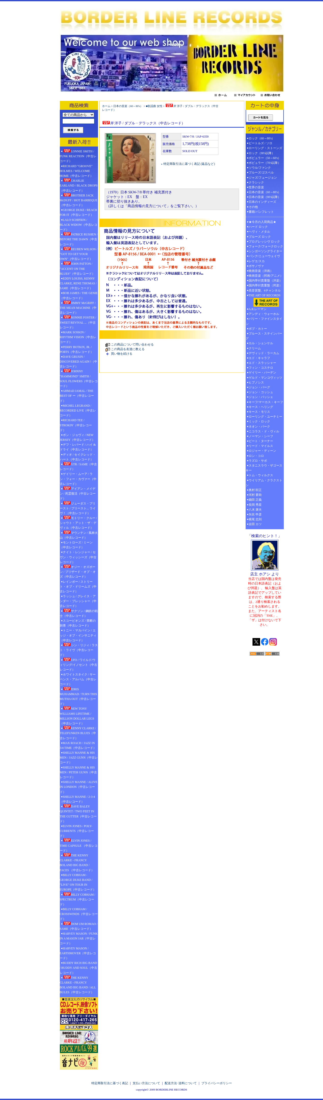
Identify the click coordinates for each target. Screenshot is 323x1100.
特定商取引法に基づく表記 (109, 1083)
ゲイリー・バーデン (262, 372)
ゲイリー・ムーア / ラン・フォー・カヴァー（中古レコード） (78, 478)
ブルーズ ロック (260, 236)
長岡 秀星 (255, 505)
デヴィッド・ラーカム (264, 353)
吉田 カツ (255, 524)
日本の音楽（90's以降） (265, 197)
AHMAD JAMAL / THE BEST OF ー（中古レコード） (77, 395)
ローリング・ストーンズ (265, 148)
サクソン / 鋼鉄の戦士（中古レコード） (79, 613)
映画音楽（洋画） (261, 271)
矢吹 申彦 (255, 514)
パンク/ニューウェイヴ (264, 256)
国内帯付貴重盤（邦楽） (265, 285)
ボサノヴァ (256, 266)
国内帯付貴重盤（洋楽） (265, 280)
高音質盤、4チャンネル (265, 290)
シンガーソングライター (265, 251)
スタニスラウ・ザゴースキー (264, 468)
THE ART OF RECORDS (265, 300)
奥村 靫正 (255, 490)
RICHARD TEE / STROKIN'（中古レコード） (76, 425)
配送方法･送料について (181, 1083)
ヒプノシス (256, 382)
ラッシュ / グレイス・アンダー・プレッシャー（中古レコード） (78, 601)
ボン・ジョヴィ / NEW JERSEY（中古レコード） (77, 437)
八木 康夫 (255, 509)
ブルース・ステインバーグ (264, 336)
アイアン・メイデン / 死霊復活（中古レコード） (78, 493)
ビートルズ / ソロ (260, 143)
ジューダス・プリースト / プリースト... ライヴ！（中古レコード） (78, 508)
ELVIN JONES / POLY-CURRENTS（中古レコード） (77, 831)
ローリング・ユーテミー (265, 416)
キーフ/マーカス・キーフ (266, 402)
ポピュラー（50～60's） (265, 158)
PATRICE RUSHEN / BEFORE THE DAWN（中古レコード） (79, 239)
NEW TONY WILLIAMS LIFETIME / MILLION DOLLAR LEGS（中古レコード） (77, 715)
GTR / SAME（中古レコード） (78, 466)
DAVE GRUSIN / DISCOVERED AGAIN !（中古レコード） (78, 361)
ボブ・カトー (258, 328)
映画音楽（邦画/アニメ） (266, 275)
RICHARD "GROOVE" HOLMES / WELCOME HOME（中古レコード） (76, 171)
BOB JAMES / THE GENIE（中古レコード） (79, 295)
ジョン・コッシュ (261, 392)
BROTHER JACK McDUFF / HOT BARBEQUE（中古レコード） (78, 200)
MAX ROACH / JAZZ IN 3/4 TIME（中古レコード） (78, 745)
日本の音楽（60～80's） (128, 106)
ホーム (106, 106)
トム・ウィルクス (261, 475)
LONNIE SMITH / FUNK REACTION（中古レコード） (78, 156)
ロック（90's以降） (263, 153)
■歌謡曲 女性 (154, 106)
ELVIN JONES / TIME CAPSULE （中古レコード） (79, 845)
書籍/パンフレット (261, 212)
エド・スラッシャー (262, 363)
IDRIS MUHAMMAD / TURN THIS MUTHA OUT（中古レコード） (78, 696)
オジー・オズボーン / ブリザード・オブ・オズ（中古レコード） (78, 571)
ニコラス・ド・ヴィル (264, 431)
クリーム (255, 348)
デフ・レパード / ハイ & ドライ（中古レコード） (78, 447)
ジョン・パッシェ (261, 397)
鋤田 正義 (255, 499)
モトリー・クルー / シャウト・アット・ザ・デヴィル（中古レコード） (78, 522)
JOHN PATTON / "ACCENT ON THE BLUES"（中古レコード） (77, 268)
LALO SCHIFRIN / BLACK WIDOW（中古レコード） (78, 224)
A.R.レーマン (258, 309)
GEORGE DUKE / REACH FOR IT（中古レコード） (78, 212)
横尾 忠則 (255, 519)
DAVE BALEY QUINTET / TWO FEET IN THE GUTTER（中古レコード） (78, 813)
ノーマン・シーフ (261, 436)
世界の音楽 (256, 187)
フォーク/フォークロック (266, 246)
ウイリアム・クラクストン (264, 483)
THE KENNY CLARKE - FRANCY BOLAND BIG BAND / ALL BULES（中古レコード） (78, 984)
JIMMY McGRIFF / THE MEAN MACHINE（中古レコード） (78, 307)
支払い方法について (146, 1083)
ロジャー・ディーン (262, 451)
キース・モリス (259, 412)
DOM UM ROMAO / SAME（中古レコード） (78, 926)
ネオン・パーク (259, 426)
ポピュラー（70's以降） (265, 163)
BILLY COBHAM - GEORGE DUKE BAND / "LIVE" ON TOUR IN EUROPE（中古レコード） (78, 882)
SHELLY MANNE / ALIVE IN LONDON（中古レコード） (78, 786)
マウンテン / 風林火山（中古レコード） (79, 535)
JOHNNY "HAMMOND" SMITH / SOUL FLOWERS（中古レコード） (79, 378)
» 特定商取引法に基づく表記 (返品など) (188, 164)
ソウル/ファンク (261, 167)
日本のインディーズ (262, 202)
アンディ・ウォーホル (264, 314)
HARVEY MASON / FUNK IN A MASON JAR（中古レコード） (79, 938)
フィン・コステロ (261, 367)
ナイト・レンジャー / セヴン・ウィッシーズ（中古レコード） (78, 557)
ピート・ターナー (261, 441)
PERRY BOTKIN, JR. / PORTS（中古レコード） (77, 349)
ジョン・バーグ (259, 387)
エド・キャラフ (259, 358)
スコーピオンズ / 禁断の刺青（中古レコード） (78, 623)
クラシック (256, 182)
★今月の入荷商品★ (262, 222)
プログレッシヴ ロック (264, 241)
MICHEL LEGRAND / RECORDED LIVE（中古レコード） (78, 410)
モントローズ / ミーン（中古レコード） (76, 545)
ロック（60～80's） (262, 138)
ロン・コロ (256, 456)
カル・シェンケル (261, 343)
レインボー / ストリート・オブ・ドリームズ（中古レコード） (78, 586)
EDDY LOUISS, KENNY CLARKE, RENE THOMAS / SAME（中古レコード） (78, 283)
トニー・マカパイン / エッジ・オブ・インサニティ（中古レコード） (78, 635)
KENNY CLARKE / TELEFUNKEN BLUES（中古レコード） (78, 733)
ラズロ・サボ (258, 460)
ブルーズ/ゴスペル (261, 172)
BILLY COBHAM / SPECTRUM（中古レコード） (77, 899)
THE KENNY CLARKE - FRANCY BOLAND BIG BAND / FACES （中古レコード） (77, 862)
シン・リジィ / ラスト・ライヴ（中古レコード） (79, 650)
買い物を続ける (121, 353)
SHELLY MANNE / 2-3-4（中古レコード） (77, 799)
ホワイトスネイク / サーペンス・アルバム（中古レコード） (78, 679)
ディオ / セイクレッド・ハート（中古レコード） (78, 457)
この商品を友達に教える (128, 349)
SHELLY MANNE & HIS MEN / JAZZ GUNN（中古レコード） (79, 757)
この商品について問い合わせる (132, 344)
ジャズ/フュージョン (263, 177)
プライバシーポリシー (216, 1083)
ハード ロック (258, 227)
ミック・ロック (259, 421)
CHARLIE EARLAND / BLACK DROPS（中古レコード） (79, 185)
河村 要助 (255, 495)
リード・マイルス (261, 446)
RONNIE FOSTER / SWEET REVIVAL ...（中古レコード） (78, 322)
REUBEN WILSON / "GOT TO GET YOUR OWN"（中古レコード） (78, 254)
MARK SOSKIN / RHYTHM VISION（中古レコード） (78, 337)
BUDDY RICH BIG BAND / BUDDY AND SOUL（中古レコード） (78, 967)
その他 (255, 207)
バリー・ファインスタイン (264, 321)
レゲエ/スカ (257, 261)
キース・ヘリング (261, 407)
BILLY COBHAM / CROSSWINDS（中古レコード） (79, 914)
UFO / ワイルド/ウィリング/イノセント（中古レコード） (78, 664)
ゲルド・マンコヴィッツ (265, 377)
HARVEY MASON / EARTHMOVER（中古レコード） (78, 953)
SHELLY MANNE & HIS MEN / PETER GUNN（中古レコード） (78, 772)
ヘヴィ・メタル (259, 231)
